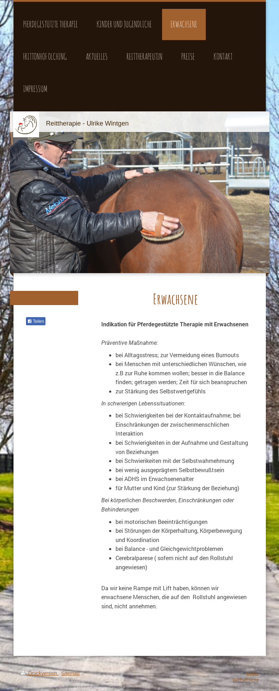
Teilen (35, 321)
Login (252, 673)
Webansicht (246, 680)
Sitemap (70, 673)
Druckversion (40, 673)
